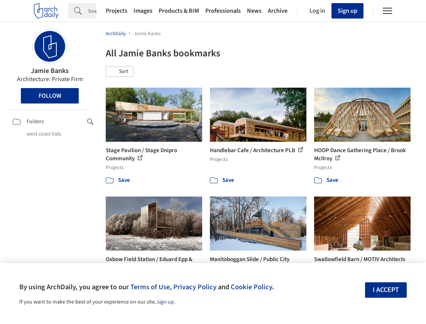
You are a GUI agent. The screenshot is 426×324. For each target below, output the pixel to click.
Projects (116, 11)
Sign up (347, 11)
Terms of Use (150, 287)
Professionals (223, 11)
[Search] (92, 11)
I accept (386, 290)
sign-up (165, 302)
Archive (277, 11)
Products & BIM (179, 11)
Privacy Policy (194, 287)
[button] (120, 71)
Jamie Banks (50, 71)
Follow (50, 96)
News (254, 11)
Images (143, 11)
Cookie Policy (251, 287)
